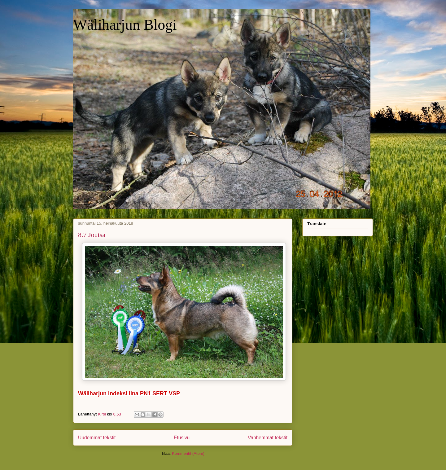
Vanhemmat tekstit (267, 437)
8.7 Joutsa (91, 235)
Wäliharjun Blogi (125, 24)
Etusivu (182, 437)
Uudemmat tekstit (97, 437)
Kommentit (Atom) (188, 453)
